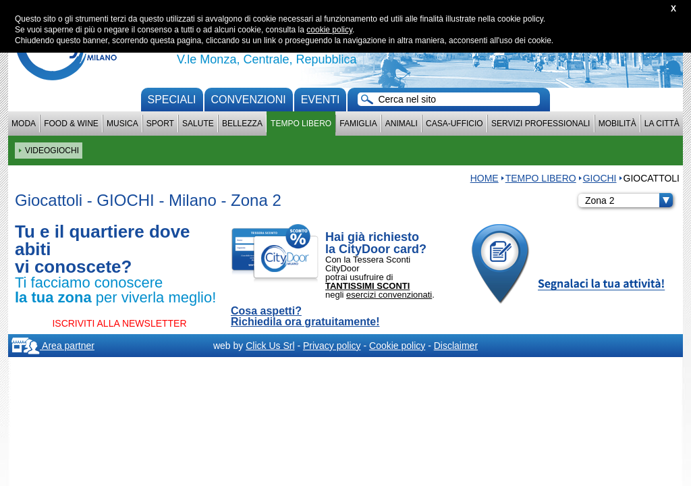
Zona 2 (629, 200)
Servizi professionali (540, 123)
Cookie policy (397, 345)
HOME (484, 178)
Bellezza (242, 123)
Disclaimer (456, 345)
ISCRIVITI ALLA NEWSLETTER (119, 323)
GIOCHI (600, 178)
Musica (122, 123)
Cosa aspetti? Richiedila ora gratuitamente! (305, 316)
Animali (401, 123)
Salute (198, 123)
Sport (160, 123)
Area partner (52, 345)
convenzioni (248, 99)
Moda (23, 123)
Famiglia (358, 123)
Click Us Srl (270, 345)
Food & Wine (71, 123)
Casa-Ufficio (454, 123)
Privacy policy (332, 345)
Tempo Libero (301, 123)
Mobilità (617, 123)
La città (662, 123)
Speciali (172, 99)
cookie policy (329, 29)
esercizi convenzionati (389, 295)
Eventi (320, 99)
